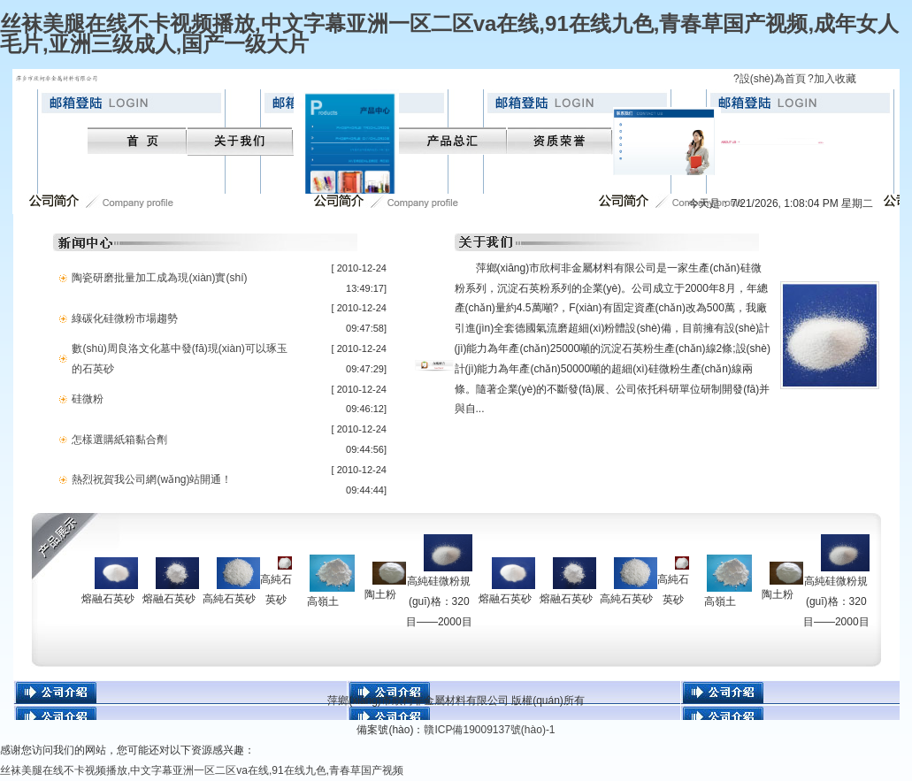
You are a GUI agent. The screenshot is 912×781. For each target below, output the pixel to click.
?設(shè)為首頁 (769, 79)
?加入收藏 (832, 79)
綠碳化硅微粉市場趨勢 (125, 318)
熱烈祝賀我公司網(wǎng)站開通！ (152, 479)
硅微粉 (87, 399)
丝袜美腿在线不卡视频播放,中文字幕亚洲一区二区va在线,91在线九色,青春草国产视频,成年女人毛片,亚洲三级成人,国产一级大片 (449, 33)
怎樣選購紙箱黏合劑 (119, 439)
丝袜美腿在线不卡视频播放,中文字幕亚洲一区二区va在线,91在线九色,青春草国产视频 (201, 770)
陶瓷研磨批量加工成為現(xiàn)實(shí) (159, 278)
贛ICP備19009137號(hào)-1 (489, 730)
